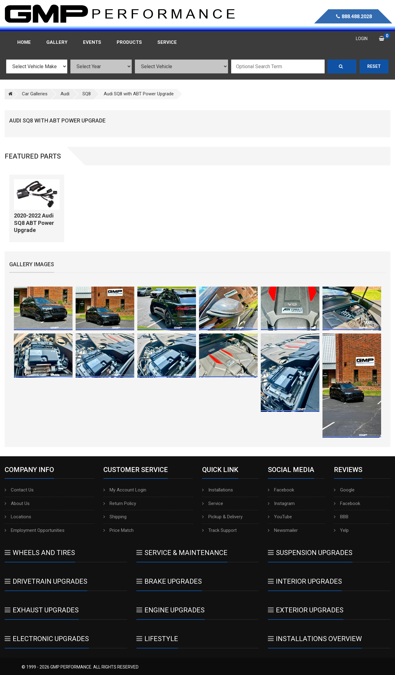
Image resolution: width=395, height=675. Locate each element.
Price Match (118, 530)
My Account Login (124, 490)
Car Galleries (35, 94)
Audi (64, 94)
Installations (217, 490)
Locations (18, 517)
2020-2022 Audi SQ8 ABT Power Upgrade (34, 222)
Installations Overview (315, 639)
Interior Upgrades (305, 581)
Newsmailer (283, 530)
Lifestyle (157, 639)
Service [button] (167, 42)
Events (92, 42)
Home (24, 42)
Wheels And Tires (40, 553)
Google (344, 490)
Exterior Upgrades (305, 610)
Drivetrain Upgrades (46, 581)
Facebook (281, 490)
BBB (341, 517)
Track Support (219, 530)
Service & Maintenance (181, 553)
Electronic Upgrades (47, 639)
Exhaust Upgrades (42, 610)
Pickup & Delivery (222, 517)
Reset (374, 66)
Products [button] (129, 42)
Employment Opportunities (34, 530)
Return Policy (119, 503)
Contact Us (19, 490)
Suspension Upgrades (310, 553)
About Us (17, 503)
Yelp (341, 530)
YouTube (280, 517)
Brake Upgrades (169, 581)
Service (212, 503)
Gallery (57, 42)
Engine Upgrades (170, 610)
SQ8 (86, 94)
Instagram (281, 503)
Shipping (115, 517)
